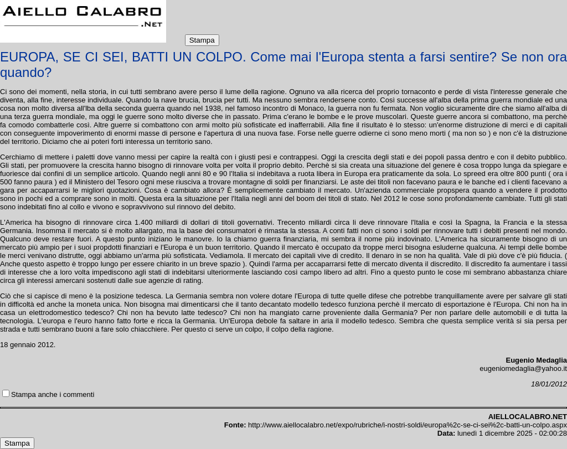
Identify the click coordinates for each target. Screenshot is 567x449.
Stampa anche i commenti (52, 394)
